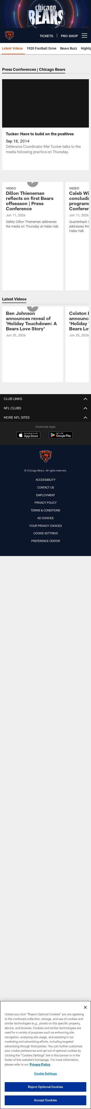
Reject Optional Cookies (45, 1087)
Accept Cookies (45, 1100)
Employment (45, 640)
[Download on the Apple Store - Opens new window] (28, 581)
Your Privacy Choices (45, 671)
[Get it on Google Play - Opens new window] (61, 582)
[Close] (85, 1007)
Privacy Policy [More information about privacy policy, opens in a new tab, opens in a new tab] (40, 1064)
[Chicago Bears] (45, 602)
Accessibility (45, 625)
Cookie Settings (45, 678)
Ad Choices (45, 663)
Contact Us (45, 632)
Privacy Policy (46, 648)
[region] (45, 1055)
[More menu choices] (84, 35)
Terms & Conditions (45, 655)
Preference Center (45, 686)
